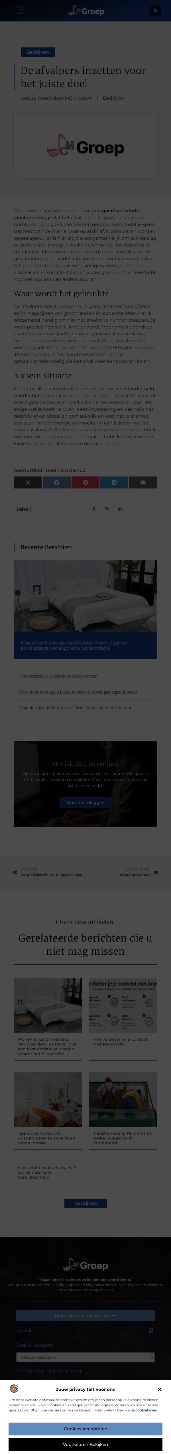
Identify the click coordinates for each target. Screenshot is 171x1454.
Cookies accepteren (85, 1429)
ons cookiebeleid (142, 1410)
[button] (159, 1389)
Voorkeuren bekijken (85, 1445)
